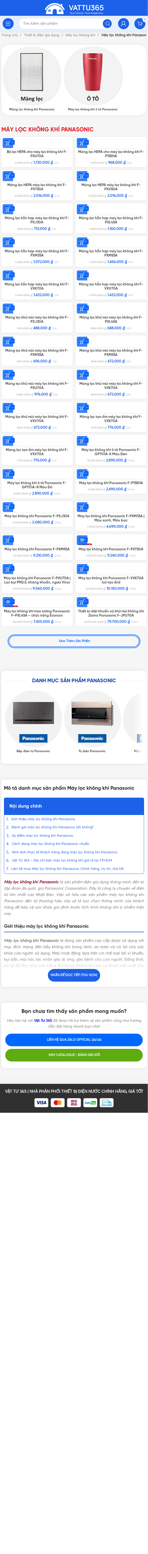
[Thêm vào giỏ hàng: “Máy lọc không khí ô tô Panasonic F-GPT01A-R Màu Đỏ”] (8, 833)
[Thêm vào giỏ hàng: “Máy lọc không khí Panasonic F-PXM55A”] (8, 980)
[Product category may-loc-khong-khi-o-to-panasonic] (93, 79)
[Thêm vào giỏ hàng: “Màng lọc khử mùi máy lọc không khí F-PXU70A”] (8, 614)
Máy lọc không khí (80, 35)
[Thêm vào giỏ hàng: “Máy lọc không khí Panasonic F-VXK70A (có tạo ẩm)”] (82, 1049)
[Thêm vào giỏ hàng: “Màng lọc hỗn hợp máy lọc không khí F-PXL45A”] (82, 249)
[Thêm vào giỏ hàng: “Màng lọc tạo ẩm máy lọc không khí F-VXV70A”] (8, 760)
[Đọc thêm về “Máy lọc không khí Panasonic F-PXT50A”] (82, 980)
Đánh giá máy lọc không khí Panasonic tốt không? (53, 1297)
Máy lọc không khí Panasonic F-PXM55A (37, 989)
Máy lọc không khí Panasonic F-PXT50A (111, 989)
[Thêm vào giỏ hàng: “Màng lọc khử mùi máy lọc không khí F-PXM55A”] (82, 541)
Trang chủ (10, 35)
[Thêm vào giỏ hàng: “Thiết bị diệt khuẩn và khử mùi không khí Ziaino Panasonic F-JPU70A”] (82, 1122)
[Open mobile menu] (8, 23)
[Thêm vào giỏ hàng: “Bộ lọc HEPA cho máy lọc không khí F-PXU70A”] (8, 142)
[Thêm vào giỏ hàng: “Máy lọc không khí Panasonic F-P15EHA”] (82, 833)
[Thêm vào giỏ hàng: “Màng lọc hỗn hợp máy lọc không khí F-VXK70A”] (8, 395)
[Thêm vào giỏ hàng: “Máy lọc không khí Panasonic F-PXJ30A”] (8, 907)
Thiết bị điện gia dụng (42, 35)
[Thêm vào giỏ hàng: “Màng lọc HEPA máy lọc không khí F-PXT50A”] (8, 176)
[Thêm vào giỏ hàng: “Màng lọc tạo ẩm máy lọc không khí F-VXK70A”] (82, 687)
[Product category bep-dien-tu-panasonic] (33, 1217)
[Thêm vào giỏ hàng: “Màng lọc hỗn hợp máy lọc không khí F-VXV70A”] (82, 395)
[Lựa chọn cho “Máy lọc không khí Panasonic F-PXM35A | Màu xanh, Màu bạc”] (82, 907)
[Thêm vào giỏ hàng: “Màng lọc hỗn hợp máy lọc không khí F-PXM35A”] (8, 322)
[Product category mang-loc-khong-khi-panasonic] (32, 79)
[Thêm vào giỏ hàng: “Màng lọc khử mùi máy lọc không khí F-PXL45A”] (82, 468)
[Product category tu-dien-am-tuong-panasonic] (92, 1217)
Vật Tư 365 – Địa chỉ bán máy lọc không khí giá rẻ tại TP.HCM (62, 1330)
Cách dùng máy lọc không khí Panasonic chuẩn (51, 1314)
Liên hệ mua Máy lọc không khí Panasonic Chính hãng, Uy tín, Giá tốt (67, 1339)
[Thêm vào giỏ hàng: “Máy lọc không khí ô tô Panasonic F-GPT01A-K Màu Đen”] (82, 760)
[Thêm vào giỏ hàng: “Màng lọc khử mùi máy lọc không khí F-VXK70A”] (82, 614)
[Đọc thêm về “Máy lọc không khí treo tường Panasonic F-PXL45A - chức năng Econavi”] (8, 1122)
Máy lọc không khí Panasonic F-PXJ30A (36, 916)
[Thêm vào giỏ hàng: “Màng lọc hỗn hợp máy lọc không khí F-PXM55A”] (82, 322)
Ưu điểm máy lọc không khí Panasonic (43, 1306)
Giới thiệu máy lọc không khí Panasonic (43, 1289)
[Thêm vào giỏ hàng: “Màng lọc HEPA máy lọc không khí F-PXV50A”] (82, 176)
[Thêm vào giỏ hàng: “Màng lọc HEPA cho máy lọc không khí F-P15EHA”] (82, 142)
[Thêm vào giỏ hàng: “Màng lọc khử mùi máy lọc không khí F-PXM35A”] (8, 541)
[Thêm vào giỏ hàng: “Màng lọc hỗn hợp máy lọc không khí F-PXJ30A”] (8, 249)
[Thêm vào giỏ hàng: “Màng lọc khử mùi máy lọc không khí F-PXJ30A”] (8, 468)
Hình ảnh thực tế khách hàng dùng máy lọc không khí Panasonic (65, 1322)
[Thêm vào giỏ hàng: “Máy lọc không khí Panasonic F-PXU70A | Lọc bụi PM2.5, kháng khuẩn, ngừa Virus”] (8, 1049)
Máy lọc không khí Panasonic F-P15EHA (111, 843)
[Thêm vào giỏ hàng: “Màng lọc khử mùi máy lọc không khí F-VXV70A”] (8, 687)
